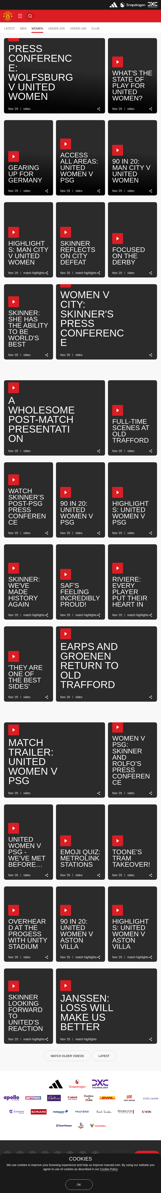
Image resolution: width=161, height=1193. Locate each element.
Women (37, 28)
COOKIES (80, 1159)
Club (95, 28)
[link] (98, 108)
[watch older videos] (67, 1055)
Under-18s (78, 28)
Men (23, 28)
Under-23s (56, 28)
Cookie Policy (109, 1169)
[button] (20, 16)
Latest (9, 28)
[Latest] (104, 1055)
